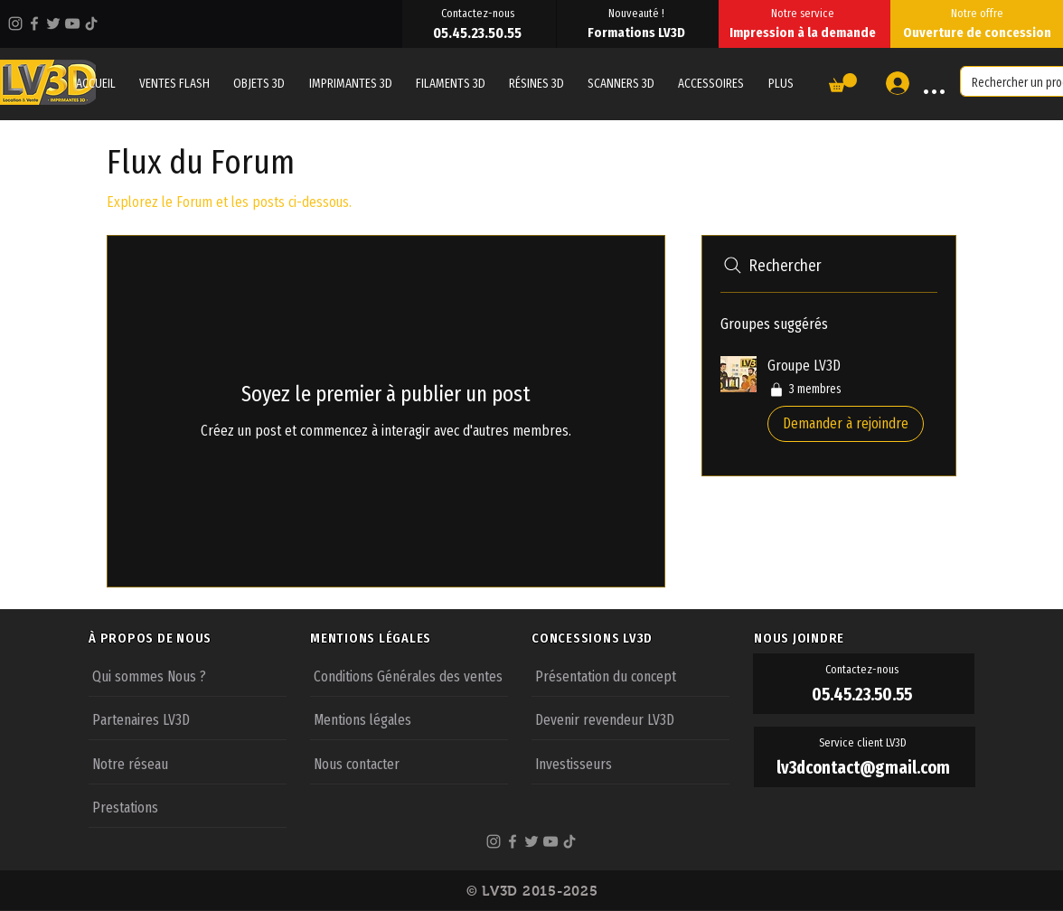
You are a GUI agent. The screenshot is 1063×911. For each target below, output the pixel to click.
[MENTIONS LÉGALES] (420, 638)
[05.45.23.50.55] (479, 32)
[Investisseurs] (630, 762)
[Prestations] (188, 806)
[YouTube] (72, 23)
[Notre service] (804, 12)
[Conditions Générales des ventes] (409, 675)
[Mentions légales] (409, 718)
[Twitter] (53, 23)
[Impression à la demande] (804, 32)
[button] (781, 83)
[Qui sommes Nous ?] (188, 675)
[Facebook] (34, 23)
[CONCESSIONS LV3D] (642, 638)
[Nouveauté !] (638, 12)
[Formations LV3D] (638, 32)
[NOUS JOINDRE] (864, 638)
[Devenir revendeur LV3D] (630, 718)
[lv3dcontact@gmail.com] (864, 767)
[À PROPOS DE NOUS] (199, 638)
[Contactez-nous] (479, 12)
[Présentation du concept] (630, 675)
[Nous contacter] (409, 762)
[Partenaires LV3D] (188, 718)
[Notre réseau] (188, 762)
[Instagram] (15, 23)
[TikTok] (91, 23)
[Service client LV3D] (864, 743)
